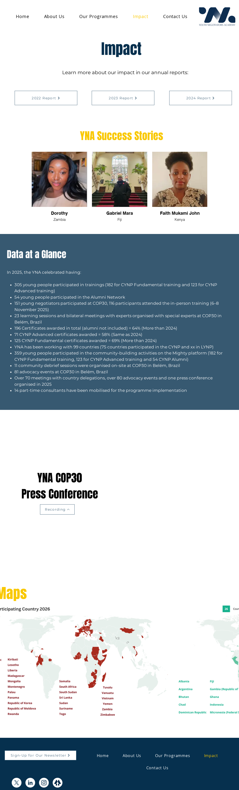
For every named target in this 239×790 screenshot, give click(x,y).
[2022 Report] (46, 98)
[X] (16, 783)
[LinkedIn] (30, 783)
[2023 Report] (123, 98)
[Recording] (57, 509)
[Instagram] (44, 783)
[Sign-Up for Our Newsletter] (40, 755)
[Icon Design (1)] (57, 783)
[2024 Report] (200, 98)
